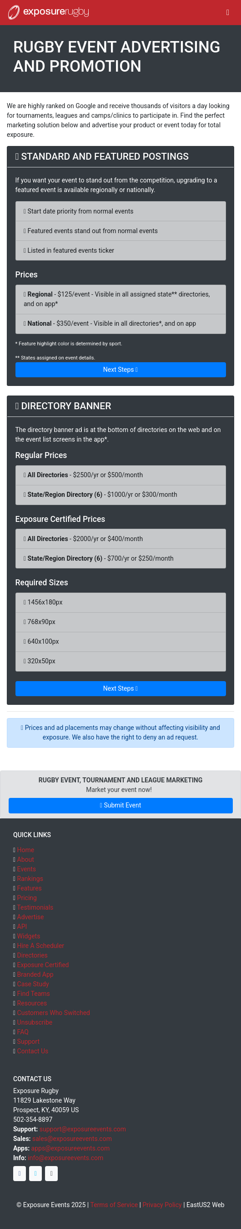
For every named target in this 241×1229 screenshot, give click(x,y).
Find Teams (33, 993)
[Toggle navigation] (228, 12)
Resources (32, 1003)
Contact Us (33, 1051)
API (22, 926)
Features (29, 888)
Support (28, 1041)
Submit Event (120, 805)
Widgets (28, 936)
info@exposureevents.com (65, 1157)
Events (26, 869)
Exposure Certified (43, 965)
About (25, 859)
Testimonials (35, 907)
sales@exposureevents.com (72, 1138)
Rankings (30, 878)
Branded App (35, 974)
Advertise (30, 917)
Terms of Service (114, 1204)
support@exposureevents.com (83, 1129)
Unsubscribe (35, 1022)
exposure (47, 12)
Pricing (27, 897)
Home (26, 850)
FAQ (23, 1032)
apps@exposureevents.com (70, 1148)
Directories (32, 955)
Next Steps (120, 369)
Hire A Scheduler (40, 945)
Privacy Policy (162, 1204)
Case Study (33, 984)
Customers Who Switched (53, 1012)
